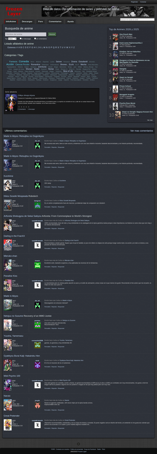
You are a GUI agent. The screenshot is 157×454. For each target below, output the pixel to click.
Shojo (57, 69)
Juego (60, 80)
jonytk (37, 400)
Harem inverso (21, 80)
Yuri (96, 67)
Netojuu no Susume (13, 316)
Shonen (29, 69)
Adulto (36, 69)
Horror (17, 76)
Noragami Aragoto (127, 95)
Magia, (52, 71)
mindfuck (46, 75)
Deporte (12, 80)
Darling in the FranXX (14, 236)
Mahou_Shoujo (88, 67)
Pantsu (83, 76)
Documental (55, 73)
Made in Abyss (11, 296)
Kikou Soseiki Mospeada (16, 196)
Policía (68, 78)
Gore (10, 69)
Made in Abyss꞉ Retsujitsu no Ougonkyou (24, 136)
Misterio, (71, 75)
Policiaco (52, 78)
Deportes (46, 62)
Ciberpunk (53, 75)
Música (20, 71)
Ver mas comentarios (141, 130)
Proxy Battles (39, 76)
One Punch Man (126, 34)
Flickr (103, 449)
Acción (10, 64)
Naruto (7, 396)
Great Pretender (12, 415)
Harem (26, 67)
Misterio (38, 62)
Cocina (23, 73)
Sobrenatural (54, 65)
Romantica (35, 64)
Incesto (37, 71)
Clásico (72, 73)
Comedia (24, 61)
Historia (20, 67)
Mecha (83, 64)
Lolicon (47, 73)
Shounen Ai (86, 75)
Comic (19, 78)
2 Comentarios (22, 109)
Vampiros (33, 67)
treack (37, 261)
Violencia (58, 71)
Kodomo (45, 80)
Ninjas (96, 73)
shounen (11, 76)
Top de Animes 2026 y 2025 (124, 29)
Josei (15, 71)
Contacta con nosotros (63, 449)
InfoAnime (11, 21)
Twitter (99, 449)
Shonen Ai (64, 69)
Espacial (44, 69)
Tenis (29, 78)
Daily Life (24, 76)
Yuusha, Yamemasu (13, 336)
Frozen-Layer (82, 451)
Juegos (82, 78)
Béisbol (35, 78)
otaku (91, 73)
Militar (80, 67)
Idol (83, 71)
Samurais (45, 71)
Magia (56, 67)
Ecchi (71, 64)
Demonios (63, 67)
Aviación (79, 73)
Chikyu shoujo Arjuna (26, 95)
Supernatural (60, 78)
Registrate (134, 2)
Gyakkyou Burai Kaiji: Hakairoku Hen (22, 355)
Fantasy (38, 80)
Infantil (50, 67)
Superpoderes (11, 67)
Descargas (27, 21)
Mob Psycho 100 (12, 376)
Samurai (95, 78)
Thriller (88, 78)
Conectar (143, 2)
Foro (40, 21)
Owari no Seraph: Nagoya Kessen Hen (137, 112)
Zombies (86, 80)
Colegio (94, 76)
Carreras (17, 73)
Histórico (75, 78)
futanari (29, 73)
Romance (66, 62)
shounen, (92, 62)
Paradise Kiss (10, 276)
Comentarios (55, 21)
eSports (66, 80)
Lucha (52, 62)
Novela (31, 76)
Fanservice (48, 76)
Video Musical (29, 71)
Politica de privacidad (76, 449)
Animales (9, 73)
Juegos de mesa (18, 69)
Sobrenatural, (62, 75)
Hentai (51, 69)
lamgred (37, 201)
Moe (88, 76)
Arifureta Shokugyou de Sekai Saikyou (22, 216)
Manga (78, 75)
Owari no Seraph (126, 77)
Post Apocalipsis (76, 80)
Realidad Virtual (91, 71)
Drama (74, 62)
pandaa (37, 320)
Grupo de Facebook (90, 449)
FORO (53, 449)
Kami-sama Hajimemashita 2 (131, 43)
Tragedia (57, 76)
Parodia (78, 69)
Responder (61, 147)
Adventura (31, 80)
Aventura (12, 75)
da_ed (37, 141)
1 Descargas (31, 109)
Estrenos (12, 47)
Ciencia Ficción (22, 64)
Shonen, (63, 64)
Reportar (54, 147)
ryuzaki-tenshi (37, 221)
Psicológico (64, 73)
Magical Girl (86, 69)
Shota (85, 73)
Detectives (45, 65)
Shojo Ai (71, 69)
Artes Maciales (36, 75)
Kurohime (8, 176)
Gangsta (123, 69)
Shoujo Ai (27, 75)
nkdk (37, 361)
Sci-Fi (77, 65)
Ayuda (70, 21)
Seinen (59, 62)
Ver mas (150, 120)
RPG (24, 78)
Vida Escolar (43, 78)
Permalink (47, 147)
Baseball (76, 76)
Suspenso (53, 80)
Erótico (92, 80)
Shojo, (70, 67)
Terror (32, 62)
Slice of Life (68, 71)
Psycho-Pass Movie (127, 103)
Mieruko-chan (10, 256)
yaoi (75, 67)
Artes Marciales (93, 65)
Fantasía (13, 61)
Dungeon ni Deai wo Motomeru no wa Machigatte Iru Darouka (135, 61)
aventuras (42, 67)
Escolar (63, 76)
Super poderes (39, 73)
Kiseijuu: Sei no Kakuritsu (130, 52)
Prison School (125, 86)
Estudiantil (83, 62)
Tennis (70, 76)
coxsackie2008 (37, 340)
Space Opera (11, 78)
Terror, (93, 75)
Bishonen (78, 71)
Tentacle (19, 75)
